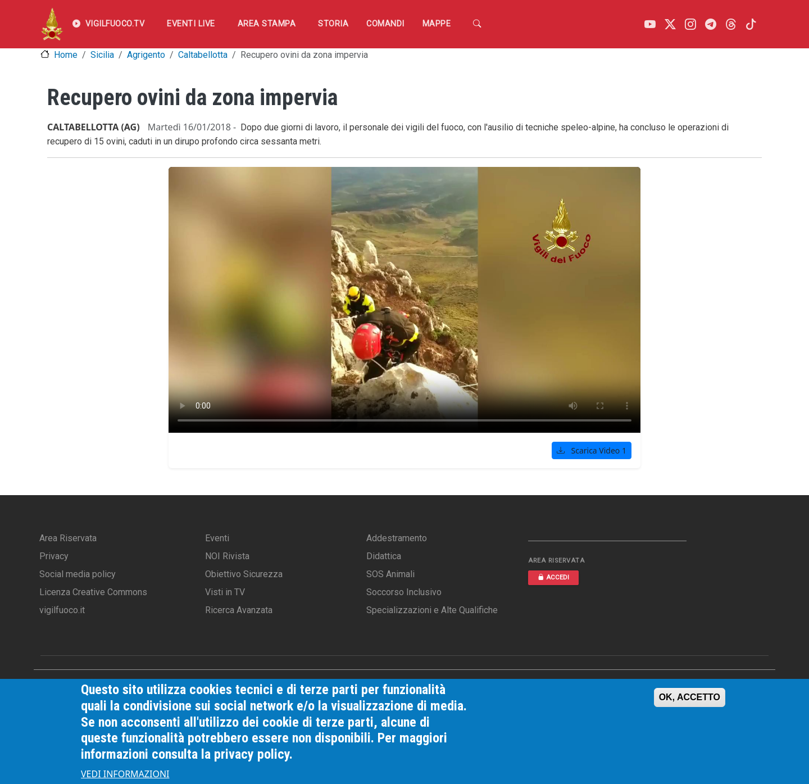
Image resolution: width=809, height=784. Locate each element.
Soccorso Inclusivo (404, 592)
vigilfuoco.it (62, 610)
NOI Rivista (227, 556)
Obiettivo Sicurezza (244, 574)
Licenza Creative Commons (93, 592)
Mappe (436, 24)
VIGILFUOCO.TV (108, 24)
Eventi (217, 538)
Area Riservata (68, 538)
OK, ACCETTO (689, 697)
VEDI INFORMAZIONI (125, 774)
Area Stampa (267, 24)
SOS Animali (390, 574)
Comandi (385, 24)
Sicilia (102, 54)
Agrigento (146, 54)
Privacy (54, 556)
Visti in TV (225, 592)
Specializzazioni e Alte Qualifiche (432, 610)
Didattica (383, 556)
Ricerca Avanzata (238, 610)
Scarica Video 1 (591, 450)
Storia (333, 24)
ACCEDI (553, 577)
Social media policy (77, 574)
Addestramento (396, 538)
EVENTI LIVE (191, 24)
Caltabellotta (203, 54)
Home (66, 54)
